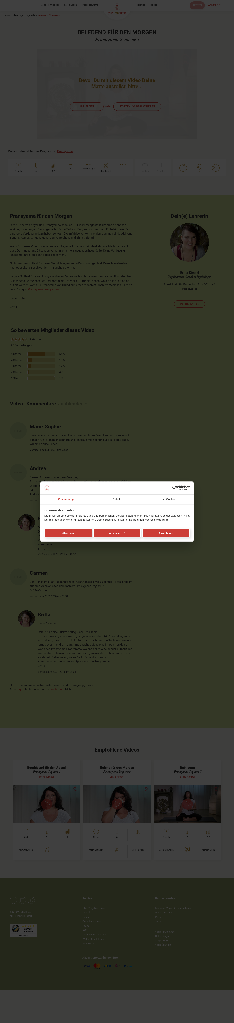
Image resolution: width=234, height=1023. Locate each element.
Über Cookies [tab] (168, 499)
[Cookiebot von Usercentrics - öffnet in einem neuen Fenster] (175, 487)
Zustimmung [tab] (66, 499)
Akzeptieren (166, 533)
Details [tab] (117, 499)
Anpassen (117, 533)
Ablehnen (68, 533)
